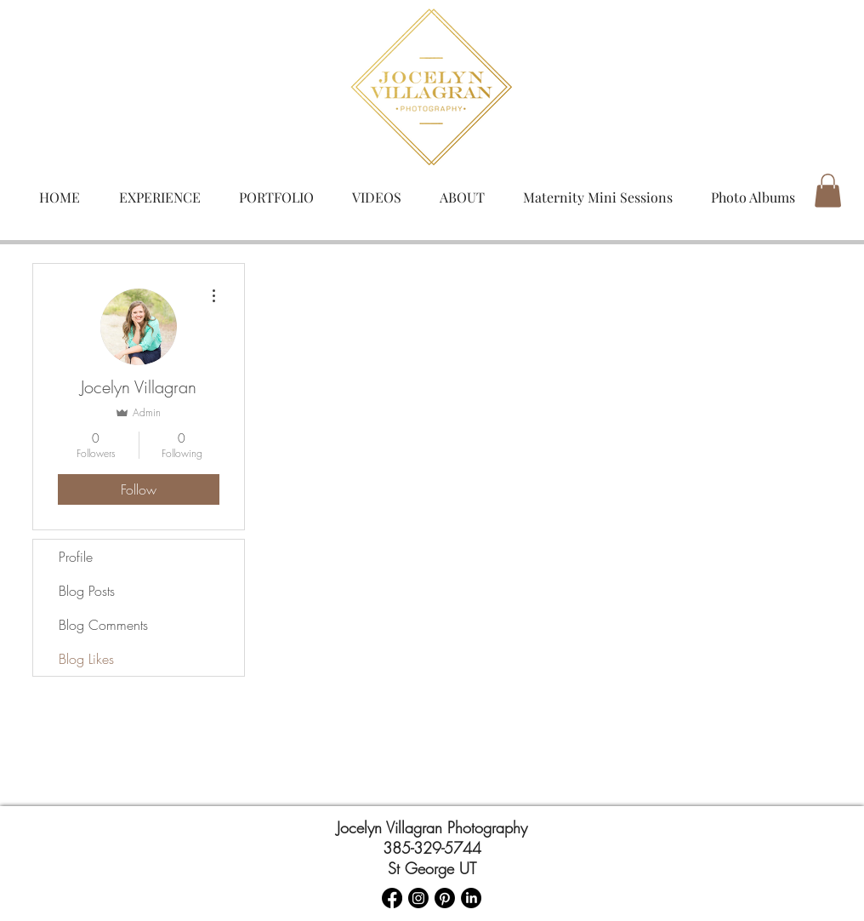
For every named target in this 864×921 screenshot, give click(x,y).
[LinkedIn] (471, 898)
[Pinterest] (445, 898)
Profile (76, 556)
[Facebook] (392, 898)
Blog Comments (103, 624)
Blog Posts (87, 590)
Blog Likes (86, 658)
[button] (828, 190)
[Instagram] (418, 898)
